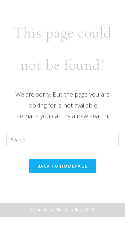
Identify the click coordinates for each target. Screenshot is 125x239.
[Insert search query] (62, 139)
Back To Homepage (62, 166)
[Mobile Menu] (110, 19)
